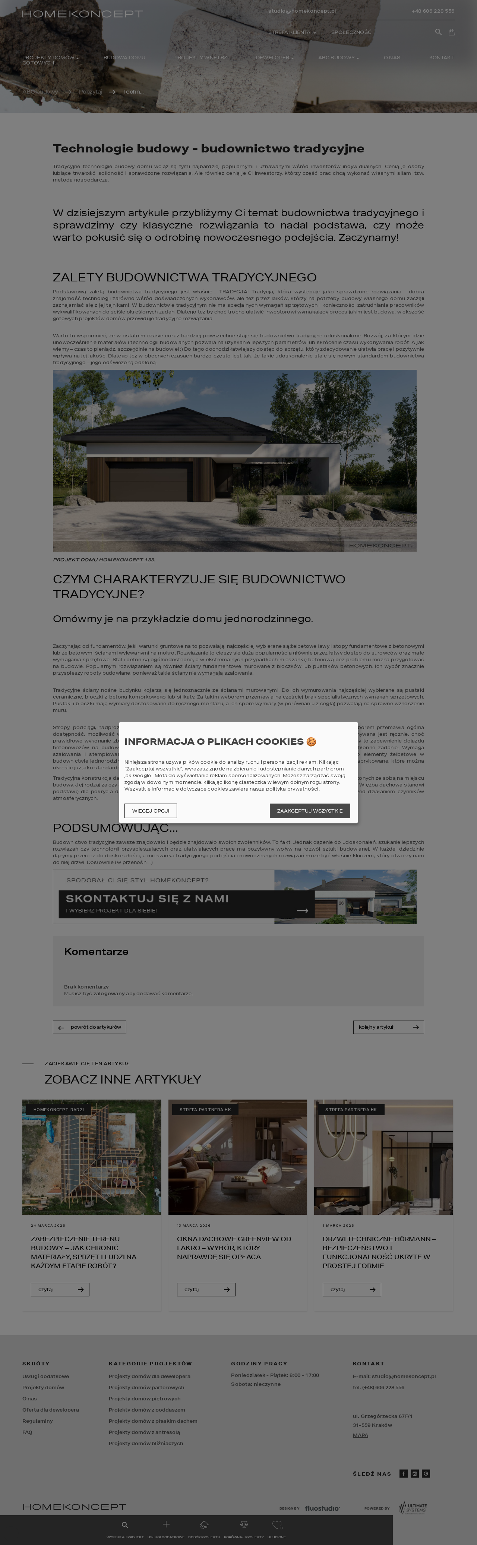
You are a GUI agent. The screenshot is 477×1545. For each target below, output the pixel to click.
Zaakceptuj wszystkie (310, 811)
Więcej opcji (150, 811)
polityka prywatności (292, 789)
